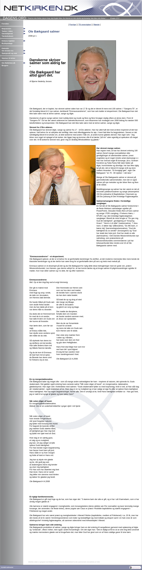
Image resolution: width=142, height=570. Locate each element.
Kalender (5, 48)
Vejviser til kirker (8, 58)
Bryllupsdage (7, 43)
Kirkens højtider (8, 41)
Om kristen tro (7, 51)
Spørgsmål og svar (9, 53)
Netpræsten (6, 29)
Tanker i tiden (7, 31)
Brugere (5, 65)
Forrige (73, 24)
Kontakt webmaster (7, 567)
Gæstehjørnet (7, 33)
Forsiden (5, 24)
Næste (96, 24)
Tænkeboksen (7, 36)
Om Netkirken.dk (8, 63)
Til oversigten (85, 24)
